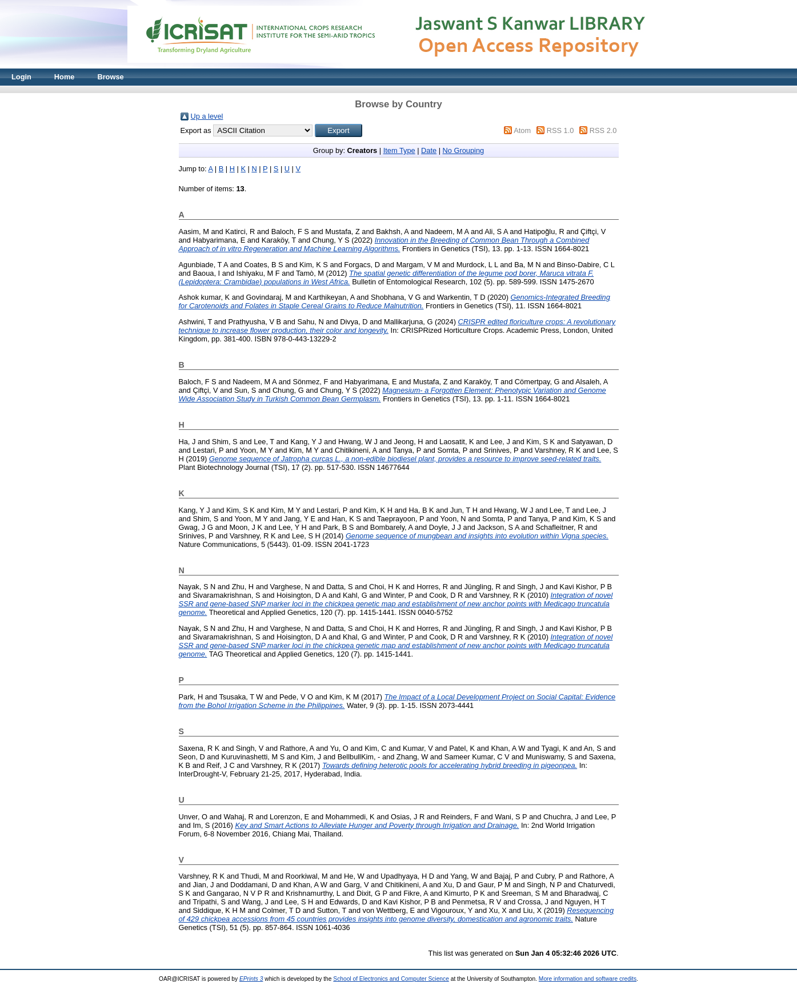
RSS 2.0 (603, 130)
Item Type (399, 150)
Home (64, 77)
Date (428, 150)
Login (21, 77)
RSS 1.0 (560, 130)
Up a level (207, 116)
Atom (522, 130)
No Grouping (463, 150)
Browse (110, 77)
